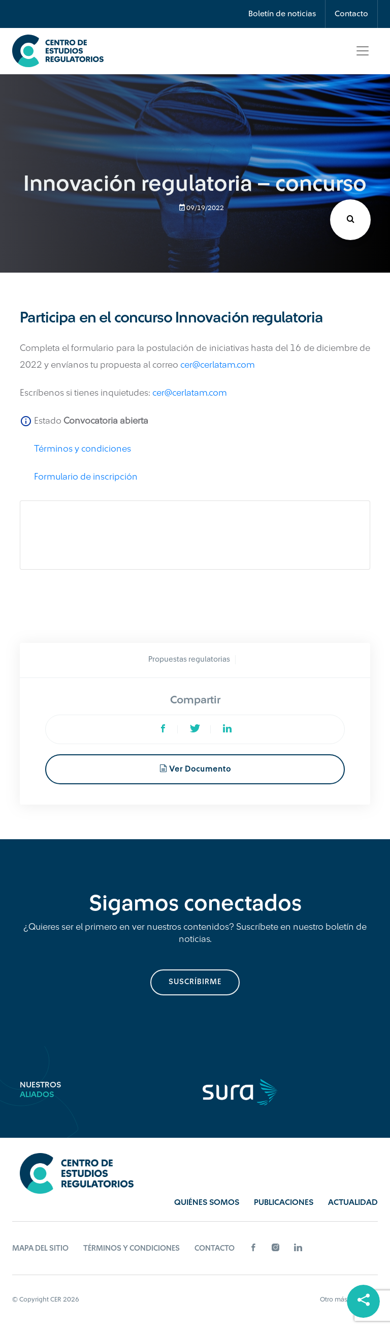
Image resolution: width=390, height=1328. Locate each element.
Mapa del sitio (40, 1248)
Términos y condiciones (82, 448)
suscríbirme (195, 982)
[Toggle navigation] (362, 51)
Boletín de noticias (282, 14)
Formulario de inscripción (86, 476)
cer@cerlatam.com (217, 364)
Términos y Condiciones (131, 1248)
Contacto (351, 14)
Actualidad (353, 1202)
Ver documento (195, 768)
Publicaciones (283, 1202)
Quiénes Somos (206, 1202)
